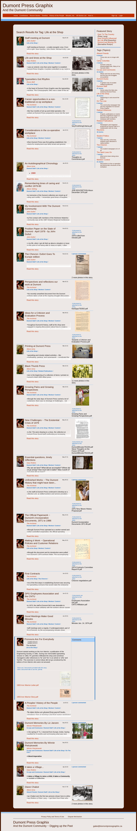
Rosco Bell (31, 82)
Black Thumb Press (35, 366)
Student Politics (103, 136)
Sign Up (114, 15)
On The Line (101, 101)
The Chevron (102, 145)
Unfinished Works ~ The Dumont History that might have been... (41, 481)
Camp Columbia (103, 61)
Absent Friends (103, 53)
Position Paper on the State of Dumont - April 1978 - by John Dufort (40, 231)
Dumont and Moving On (107, 42)
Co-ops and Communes (106, 70)
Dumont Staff (102, 86)
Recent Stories (35, 15)
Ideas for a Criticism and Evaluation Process (37, 314)
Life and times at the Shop (38, 58)
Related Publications (105, 121)
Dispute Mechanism (75, 817)
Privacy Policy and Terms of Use (52, 817)
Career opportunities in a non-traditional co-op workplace (40, 100)
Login (121, 15)
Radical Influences (104, 110)
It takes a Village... (34, 767)
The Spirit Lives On (104, 152)
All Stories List (81, 15)
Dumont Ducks (102, 79)
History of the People (56, 15)
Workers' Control (103, 160)
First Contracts (32, 573)
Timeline (45, 15)
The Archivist (31, 105)
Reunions (100, 130)
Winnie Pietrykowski (34, 726)
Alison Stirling (32, 189)
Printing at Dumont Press (37, 346)
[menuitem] (15, 15)
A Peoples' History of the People (41, 703)
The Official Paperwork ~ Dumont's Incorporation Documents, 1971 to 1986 (38, 518)
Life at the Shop (103, 94)
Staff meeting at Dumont (37, 38)
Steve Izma (31, 166)
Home (16, 15)
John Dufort (31, 41)
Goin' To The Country (106, 34)
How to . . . (92, 15)
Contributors (23, 15)
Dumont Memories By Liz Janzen (42, 723)
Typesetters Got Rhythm (37, 79)
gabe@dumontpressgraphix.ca (107, 826)
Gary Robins (31, 61)
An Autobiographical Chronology (41, 163)
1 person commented (79, 254)
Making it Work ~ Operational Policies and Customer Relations (41, 541)
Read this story (33, 54)
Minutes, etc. (70, 15)
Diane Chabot (32, 787)
